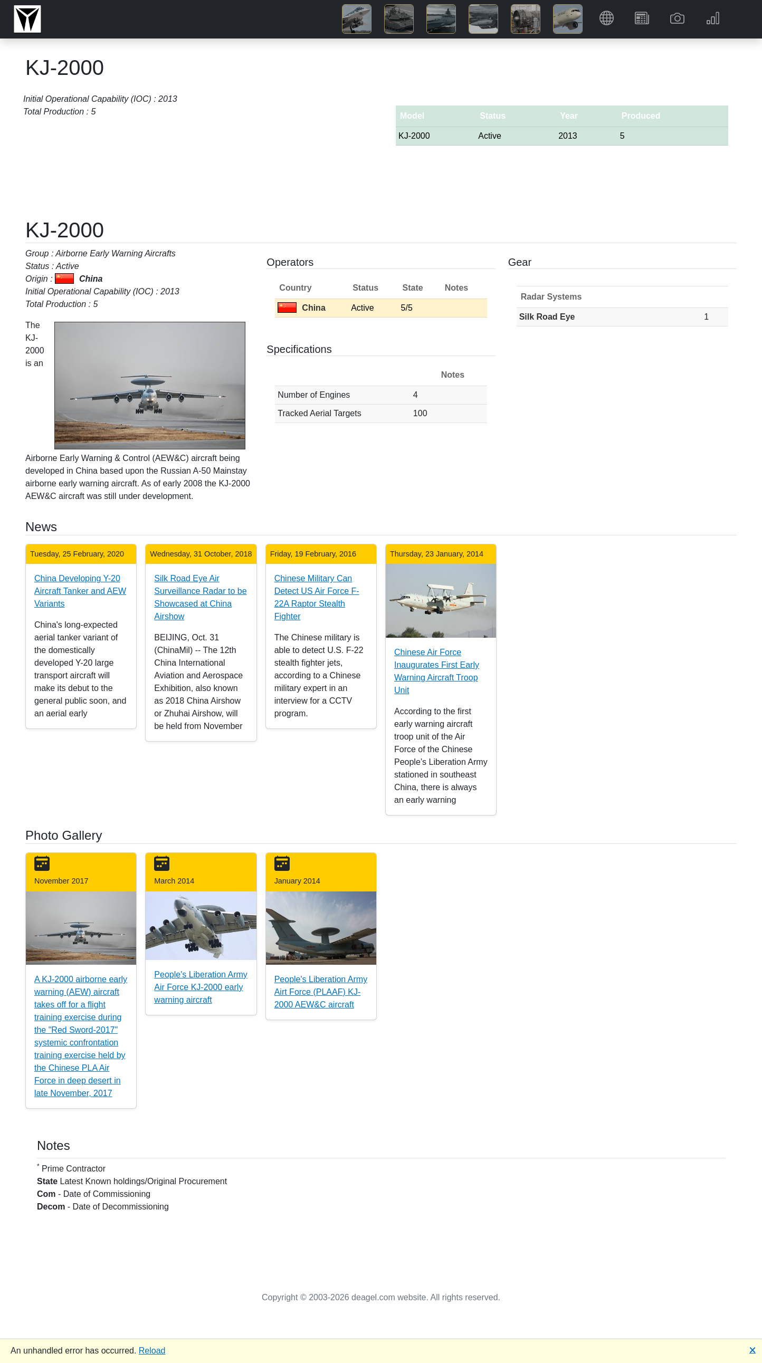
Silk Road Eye (547, 316)
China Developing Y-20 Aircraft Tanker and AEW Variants (80, 591)
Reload (152, 1350)
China (301, 307)
